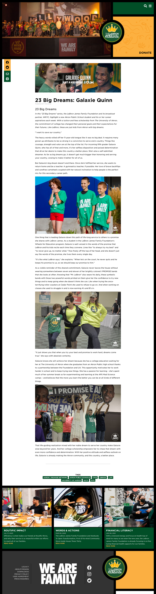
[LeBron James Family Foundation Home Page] (115, 567)
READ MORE (8, 543)
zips (93, 480)
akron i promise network (55, 477)
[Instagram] (89, 574)
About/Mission (22, 569)
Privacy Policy (21, 574)
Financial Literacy (119, 530)
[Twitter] (89, 580)
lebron (102, 477)
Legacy (25, 567)
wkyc (85, 480)
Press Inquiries (21, 579)
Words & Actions (67, 530)
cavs (95, 477)
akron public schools (80, 477)
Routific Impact (15, 530)
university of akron (71, 480)
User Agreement (21, 576)
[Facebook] (89, 568)
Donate (145, 52)
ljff (110, 477)
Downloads (23, 572)
